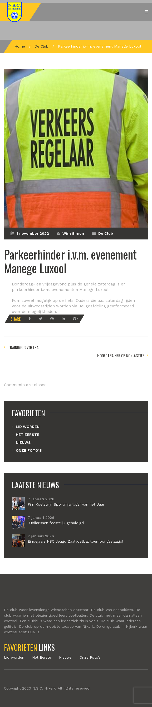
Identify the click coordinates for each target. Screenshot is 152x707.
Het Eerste (27, 434)
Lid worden (28, 426)
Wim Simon (73, 233)
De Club (41, 46)
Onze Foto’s (29, 450)
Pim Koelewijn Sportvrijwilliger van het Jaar (66, 504)
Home (19, 46)
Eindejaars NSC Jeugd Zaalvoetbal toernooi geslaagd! (75, 541)
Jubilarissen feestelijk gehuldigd (56, 523)
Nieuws (23, 442)
